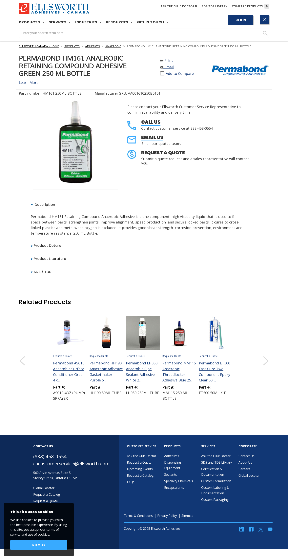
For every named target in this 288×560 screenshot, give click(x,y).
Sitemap (188, 521)
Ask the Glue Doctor (142, 456)
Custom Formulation (216, 486)
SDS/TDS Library (214, 6)
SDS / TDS (41, 271)
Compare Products (250, 6)
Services (60, 22)
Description (43, 204)
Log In (241, 20)
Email (167, 67)
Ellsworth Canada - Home (39, 46)
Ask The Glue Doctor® (179, 6)
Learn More (28, 82)
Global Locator (249, 475)
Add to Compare (180, 73)
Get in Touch (152, 22)
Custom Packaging (215, 505)
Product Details (46, 245)
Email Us (152, 137)
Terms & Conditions (138, 521)
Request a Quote (163, 152)
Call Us (150, 122)
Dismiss (39, 545)
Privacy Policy (168, 521)
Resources (119, 22)
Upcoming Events (140, 469)
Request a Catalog (140, 475)
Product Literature (48, 258)
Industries (88, 22)
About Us (245, 462)
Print (166, 60)
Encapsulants (174, 487)
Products (31, 22)
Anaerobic (113, 46)
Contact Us (246, 456)
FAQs (130, 482)
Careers (244, 469)
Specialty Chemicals (178, 481)
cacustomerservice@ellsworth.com (71, 463)
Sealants (170, 474)
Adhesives (92, 46)
